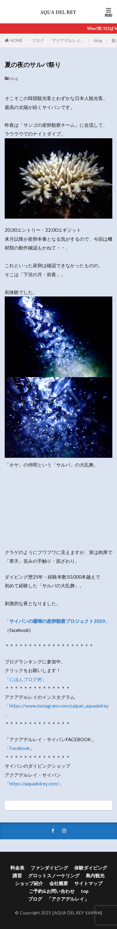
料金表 (17, 867)
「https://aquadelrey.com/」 (34, 783)
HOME (16, 40)
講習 (17, 875)
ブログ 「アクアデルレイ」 (58, 40)
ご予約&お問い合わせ (52, 891)
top (85, 891)
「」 (57, 621)
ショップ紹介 (29, 883)
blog (98, 40)
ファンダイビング (49, 867)
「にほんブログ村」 (26, 679)
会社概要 (58, 883)
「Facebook (17, 748)
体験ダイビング (90, 867)
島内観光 (95, 875)
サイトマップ (88, 883)
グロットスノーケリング (54, 875)
